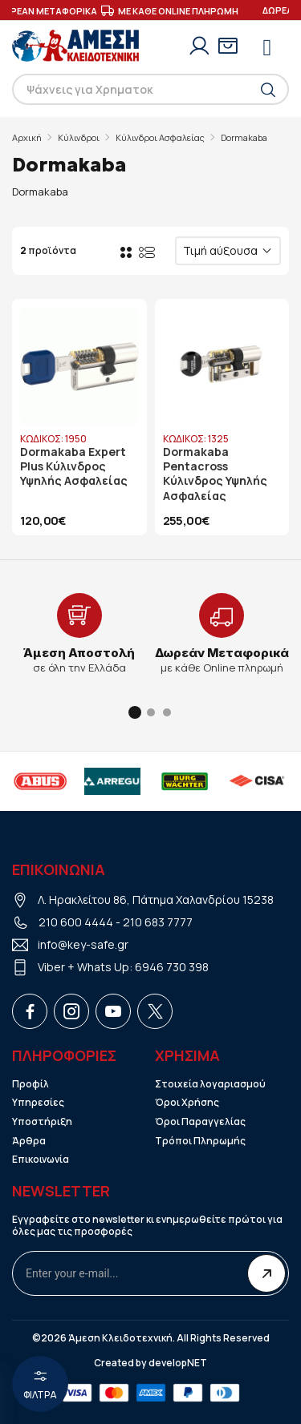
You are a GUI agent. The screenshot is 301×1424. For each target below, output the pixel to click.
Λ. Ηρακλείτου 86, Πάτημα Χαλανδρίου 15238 (156, 899)
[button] (134, 712)
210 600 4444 (76, 922)
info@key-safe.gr (83, 944)
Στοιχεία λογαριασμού (210, 1084)
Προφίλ (30, 1084)
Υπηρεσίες (38, 1102)
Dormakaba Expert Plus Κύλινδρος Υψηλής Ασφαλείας (74, 466)
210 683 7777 (158, 922)
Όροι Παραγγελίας (200, 1121)
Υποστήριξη (42, 1121)
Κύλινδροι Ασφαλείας (160, 138)
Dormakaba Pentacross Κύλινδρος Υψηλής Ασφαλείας (215, 474)
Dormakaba (244, 138)
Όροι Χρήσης (187, 1102)
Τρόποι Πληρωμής (200, 1141)
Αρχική (27, 138)
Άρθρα (29, 1141)
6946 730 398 (172, 966)
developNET (177, 1363)
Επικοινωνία (40, 1159)
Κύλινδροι (79, 138)
